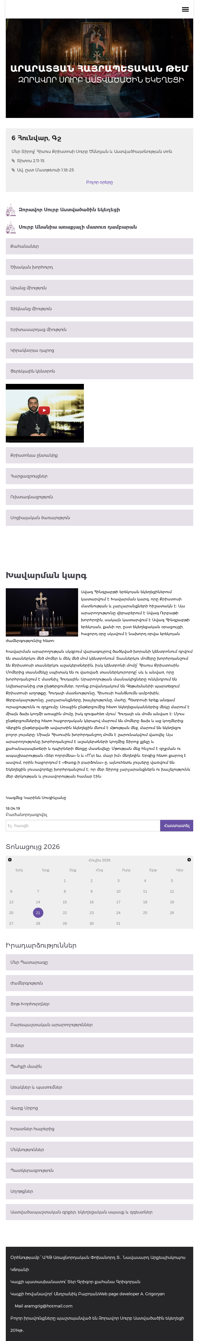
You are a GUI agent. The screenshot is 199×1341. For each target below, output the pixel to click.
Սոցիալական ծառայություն (40, 517)
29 (65, 923)
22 (65, 913)
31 (118, 923)
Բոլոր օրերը (99, 182)
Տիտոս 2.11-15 (28, 160)
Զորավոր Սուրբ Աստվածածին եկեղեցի (63, 210)
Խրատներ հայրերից (32, 1128)
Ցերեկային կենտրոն (32, 371)
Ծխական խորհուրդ (31, 267)
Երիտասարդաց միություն (38, 329)
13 (11, 902)
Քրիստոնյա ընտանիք (34, 455)
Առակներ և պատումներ (36, 1087)
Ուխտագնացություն (31, 497)
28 (38, 923)
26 (172, 913)
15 (65, 902)
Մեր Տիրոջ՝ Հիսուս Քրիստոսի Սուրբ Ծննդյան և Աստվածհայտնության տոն (92, 151)
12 (172, 891)
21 (38, 913)
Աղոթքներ (21, 1191)
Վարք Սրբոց (24, 1108)
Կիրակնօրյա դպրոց (32, 350)
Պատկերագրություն (32, 1170)
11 (145, 891)
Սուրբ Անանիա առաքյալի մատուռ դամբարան (71, 227)
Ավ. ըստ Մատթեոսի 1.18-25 (43, 170)
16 (91, 902)
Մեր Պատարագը (29, 962)
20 (11, 913)
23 (91, 913)
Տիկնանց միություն (31, 308)
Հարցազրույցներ (28, 476)
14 (38, 902)
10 (118, 891)
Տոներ (17, 1045)
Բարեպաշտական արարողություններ (51, 1024)
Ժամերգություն (26, 983)
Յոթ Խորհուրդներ (29, 1004)
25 (145, 913)
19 (172, 902)
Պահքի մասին (26, 1066)
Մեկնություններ (27, 1149)
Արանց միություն (28, 288)
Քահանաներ (24, 246)
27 (11, 923)
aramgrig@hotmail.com (48, 1306)
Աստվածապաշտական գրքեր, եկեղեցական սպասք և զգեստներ (81, 1212)
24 (118, 913)
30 (91, 923)
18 (145, 902)
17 (118, 902)
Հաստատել (176, 825)
